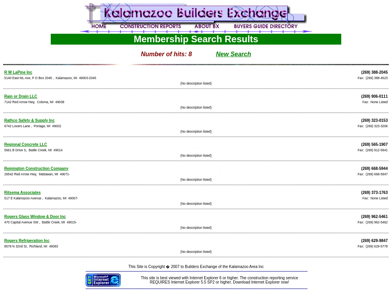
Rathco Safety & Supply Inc (29, 120)
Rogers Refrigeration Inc (27, 241)
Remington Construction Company (36, 168)
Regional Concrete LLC (25, 144)
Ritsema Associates (22, 192)
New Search (233, 54)
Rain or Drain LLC (20, 96)
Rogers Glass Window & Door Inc (35, 216)
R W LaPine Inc (18, 72)
